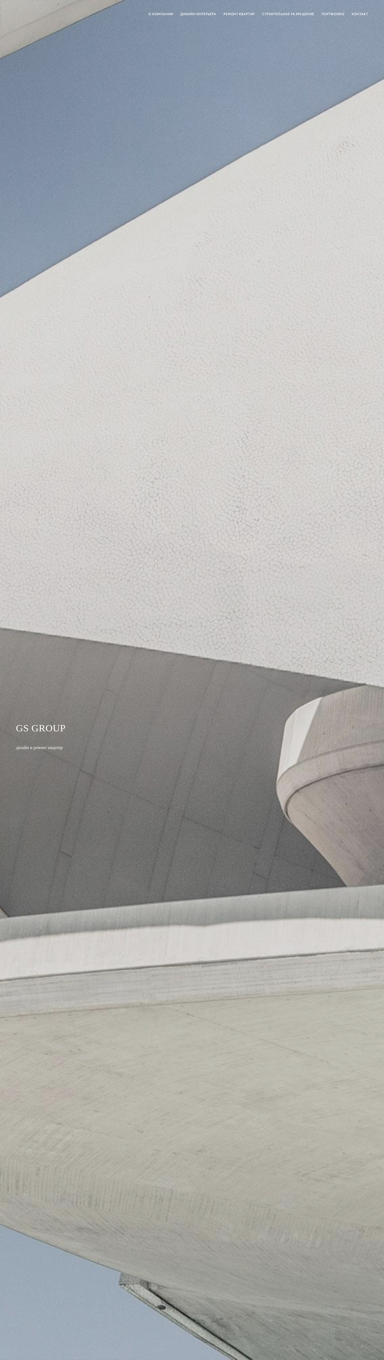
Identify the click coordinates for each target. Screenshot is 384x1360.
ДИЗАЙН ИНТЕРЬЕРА (198, 14)
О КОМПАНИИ (160, 14)
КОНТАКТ (360, 14)
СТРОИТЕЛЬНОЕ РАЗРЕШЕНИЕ (288, 14)
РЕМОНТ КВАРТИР (239, 14)
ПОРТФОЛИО (333, 14)
